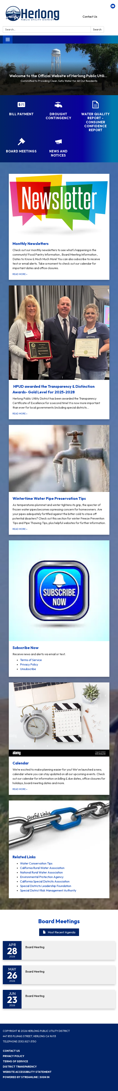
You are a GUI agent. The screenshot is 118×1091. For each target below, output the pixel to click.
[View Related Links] (59, 830)
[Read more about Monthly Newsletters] (59, 227)
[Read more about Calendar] (59, 738)
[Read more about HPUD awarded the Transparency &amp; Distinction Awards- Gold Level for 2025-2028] (59, 352)
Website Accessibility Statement (27, 1072)
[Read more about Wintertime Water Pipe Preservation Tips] (59, 480)
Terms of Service (15, 1061)
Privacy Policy (13, 1056)
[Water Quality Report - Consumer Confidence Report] (95, 116)
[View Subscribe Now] (59, 598)
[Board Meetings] (21, 145)
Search (97, 29)
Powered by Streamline (20, 1077)
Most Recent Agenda (59, 932)
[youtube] (113, 7)
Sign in (44, 1077)
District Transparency (20, 1066)
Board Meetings (59, 921)
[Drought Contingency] (58, 110)
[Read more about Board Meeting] (59, 950)
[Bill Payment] (21, 108)
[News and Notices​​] (58, 147)
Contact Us (90, 16)
